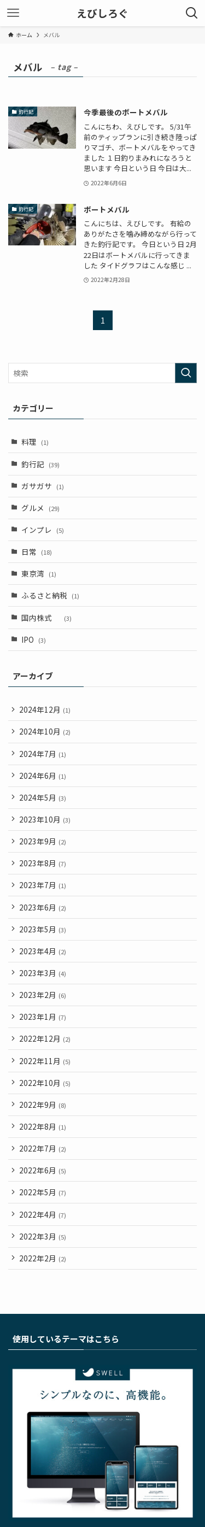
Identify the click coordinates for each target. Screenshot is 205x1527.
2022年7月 (42, 1148)
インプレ (42, 529)
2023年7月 (42, 884)
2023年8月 (42, 863)
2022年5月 (42, 1192)
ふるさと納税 (50, 595)
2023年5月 (42, 929)
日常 (36, 551)
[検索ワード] (102, 373)
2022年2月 (42, 1258)
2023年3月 (42, 972)
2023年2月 (42, 994)
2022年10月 (45, 1082)
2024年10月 (45, 731)
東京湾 (38, 573)
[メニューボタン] (13, 13)
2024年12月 (45, 709)
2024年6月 (42, 775)
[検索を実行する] (186, 373)
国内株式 (46, 617)
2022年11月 (45, 1060)
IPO (33, 639)
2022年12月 (45, 1038)
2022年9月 (42, 1104)
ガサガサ (42, 485)
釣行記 (40, 464)
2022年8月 (42, 1126)
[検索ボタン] (192, 13)
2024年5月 (42, 797)
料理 (35, 441)
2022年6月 (42, 1170)
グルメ (40, 507)
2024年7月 (42, 753)
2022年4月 (42, 1214)
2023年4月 (42, 950)
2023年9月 (42, 841)
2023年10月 (45, 819)
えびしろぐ (102, 13)
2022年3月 (42, 1236)
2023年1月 (42, 1016)
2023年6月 (42, 907)
